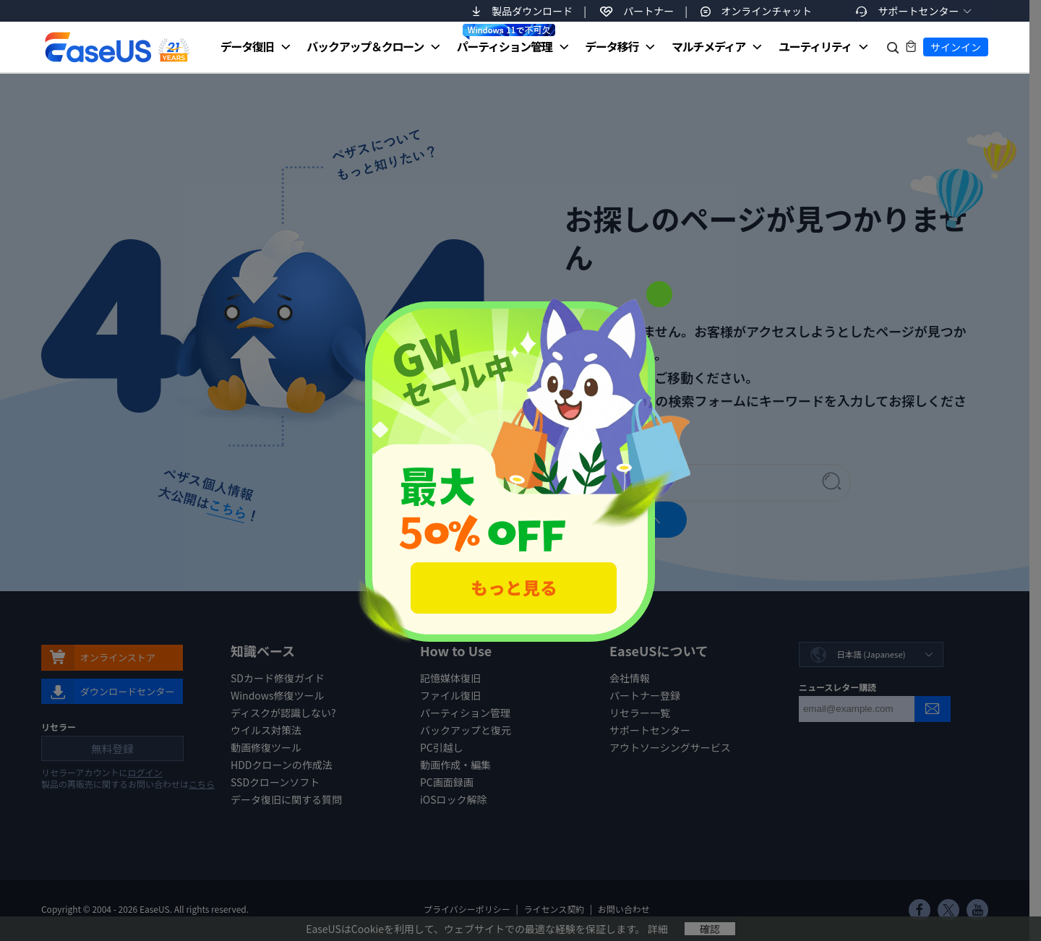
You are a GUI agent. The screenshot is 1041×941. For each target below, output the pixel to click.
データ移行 (611, 46)
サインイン (955, 47)
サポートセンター (918, 11)
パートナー (648, 11)
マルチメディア (708, 46)
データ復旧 (247, 46)
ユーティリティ (815, 46)
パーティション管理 (506, 39)
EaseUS (116, 47)
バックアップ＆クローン (365, 46)
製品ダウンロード (532, 11)
